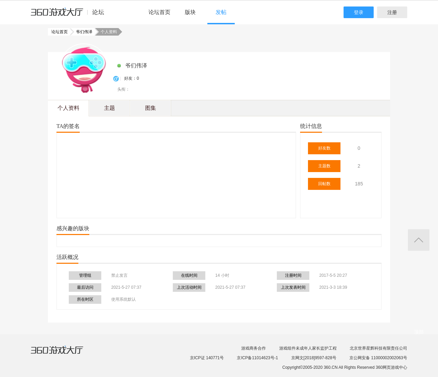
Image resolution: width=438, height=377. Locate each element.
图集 (150, 108)
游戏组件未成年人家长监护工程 (308, 348)
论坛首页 (159, 12)
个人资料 (68, 108)
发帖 (221, 12)
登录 (358, 12)
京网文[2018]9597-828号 (313, 357)
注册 (392, 12)
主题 (109, 108)
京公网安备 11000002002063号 (378, 357)
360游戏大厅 (64, 354)
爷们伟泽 (82, 32)
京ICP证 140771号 (207, 357)
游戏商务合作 (253, 348)
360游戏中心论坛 (70, 15)
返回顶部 (418, 240)
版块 (190, 12)
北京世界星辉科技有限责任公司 (378, 348)
